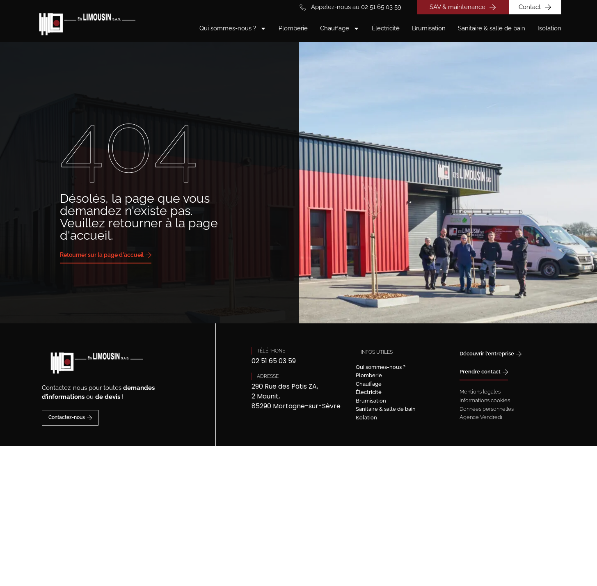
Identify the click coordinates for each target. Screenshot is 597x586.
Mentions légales (480, 392)
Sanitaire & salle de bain (491, 28)
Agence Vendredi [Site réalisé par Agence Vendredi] (481, 417)
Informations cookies (485, 400)
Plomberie (293, 28)
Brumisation (429, 28)
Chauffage (339, 28)
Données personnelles (487, 409)
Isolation (549, 28)
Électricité (386, 28)
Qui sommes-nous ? (232, 28)
